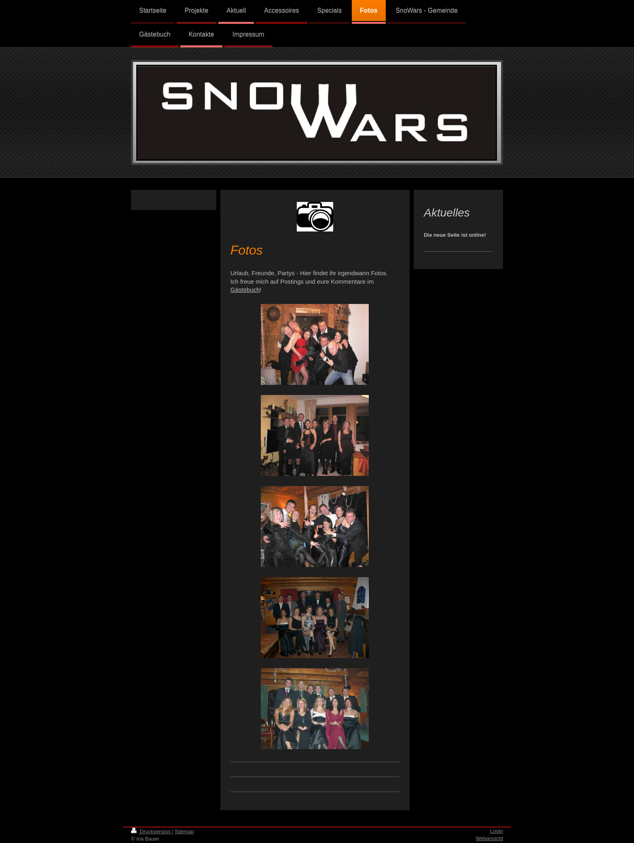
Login (496, 831)
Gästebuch (245, 289)
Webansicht (489, 838)
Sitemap (184, 831)
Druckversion (151, 831)
